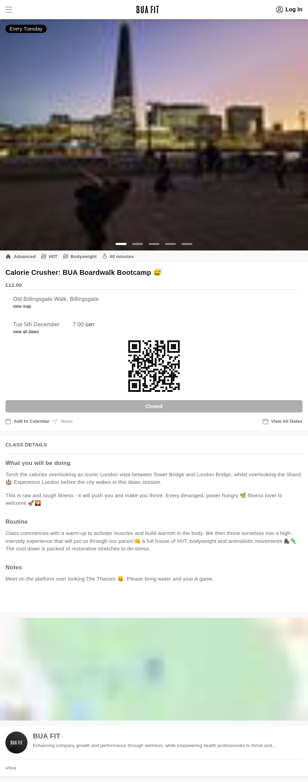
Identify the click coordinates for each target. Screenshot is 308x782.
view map (22, 306)
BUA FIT (46, 736)
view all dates (26, 331)
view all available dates (144, 600)
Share (62, 421)
